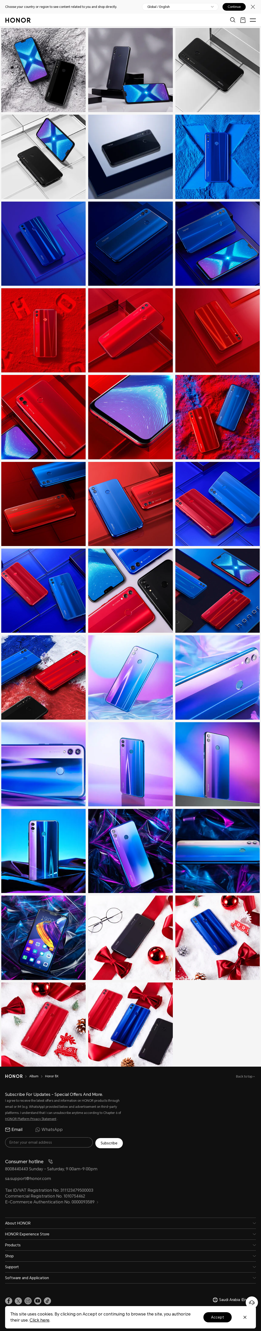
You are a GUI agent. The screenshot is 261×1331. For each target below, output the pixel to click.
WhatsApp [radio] (49, 1129)
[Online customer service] (252, 1302)
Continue (234, 7)
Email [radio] (13, 1129)
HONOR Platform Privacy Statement (30, 1119)
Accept (217, 1317)
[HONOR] (17, 1076)
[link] (8, 1300)
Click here (39, 1320)
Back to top (244, 1076)
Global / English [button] (158, 7)
